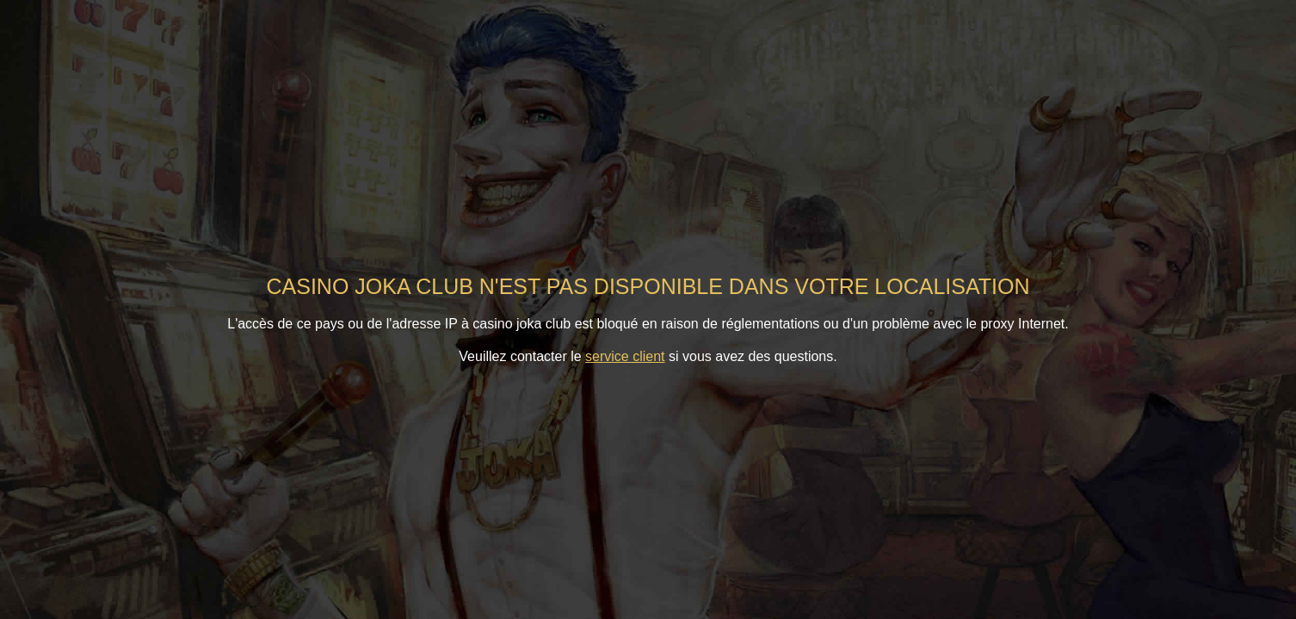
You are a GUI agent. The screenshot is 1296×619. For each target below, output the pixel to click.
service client (624, 356)
